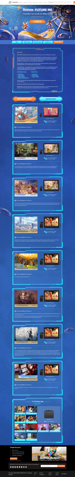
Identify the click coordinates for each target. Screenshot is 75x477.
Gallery (25, 2)
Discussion (35, 2)
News (40, 2)
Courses (45, 2)
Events (29, 2)
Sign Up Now (13, 458)
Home (20, 2)
